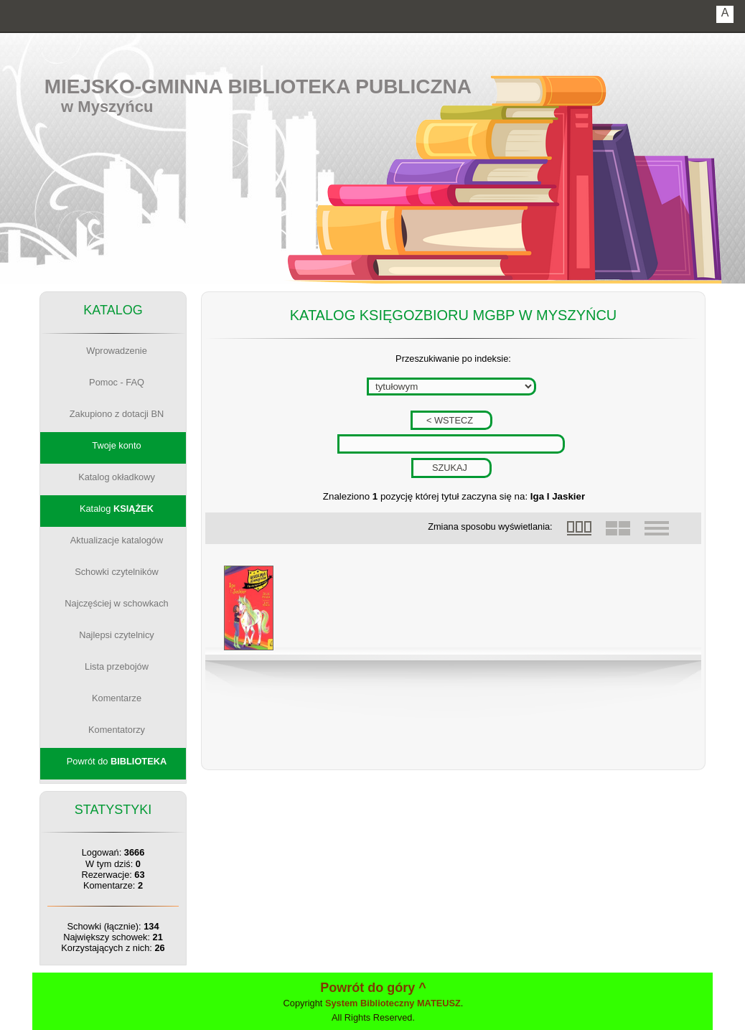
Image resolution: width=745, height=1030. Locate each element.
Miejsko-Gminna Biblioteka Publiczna (258, 86)
